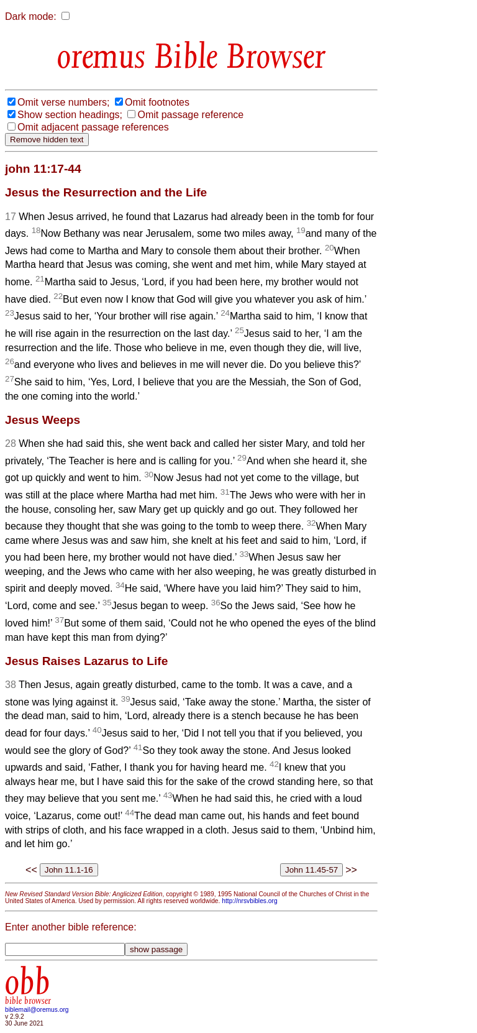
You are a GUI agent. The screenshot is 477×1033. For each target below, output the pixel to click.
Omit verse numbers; (63, 102)
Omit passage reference (190, 114)
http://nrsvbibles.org (249, 901)
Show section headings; (69, 114)
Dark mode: (31, 16)
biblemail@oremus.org (37, 1009)
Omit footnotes (157, 102)
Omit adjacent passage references (93, 127)
